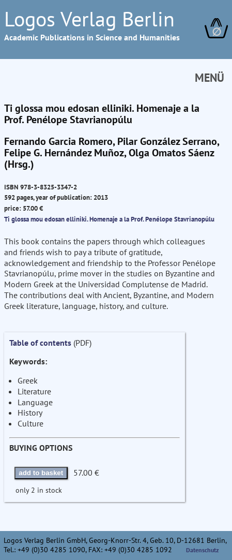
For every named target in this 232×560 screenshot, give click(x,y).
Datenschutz (202, 550)
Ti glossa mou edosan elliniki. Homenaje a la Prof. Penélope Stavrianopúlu (109, 219)
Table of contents (40, 342)
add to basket (41, 473)
